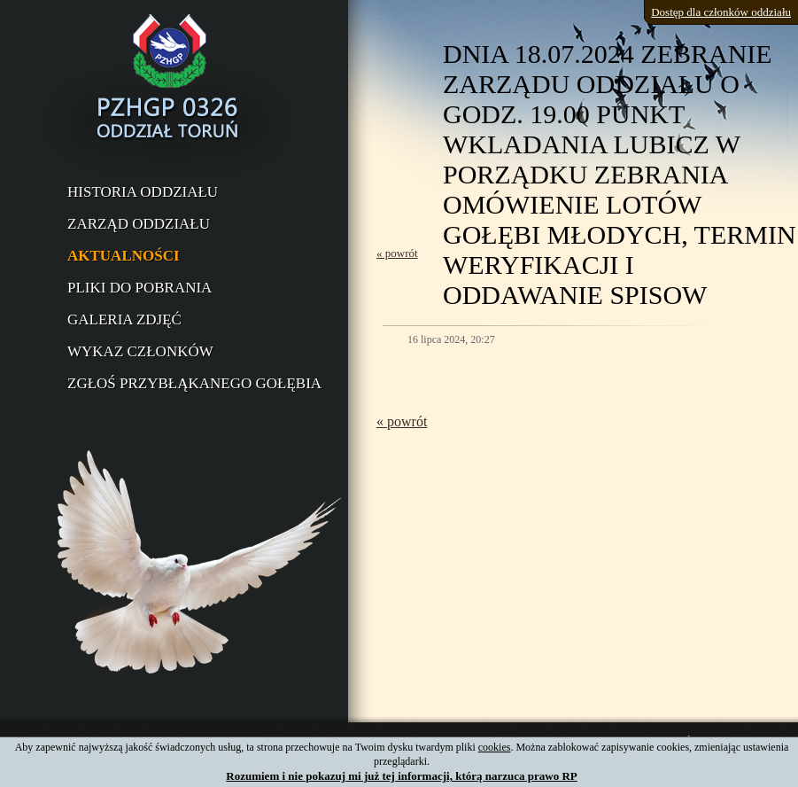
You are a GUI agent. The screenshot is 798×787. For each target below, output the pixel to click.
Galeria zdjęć (124, 319)
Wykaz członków (140, 351)
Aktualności (123, 255)
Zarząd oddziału (138, 223)
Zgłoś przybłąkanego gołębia (194, 383)
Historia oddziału (142, 191)
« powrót (397, 253)
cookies (494, 747)
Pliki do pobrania (139, 287)
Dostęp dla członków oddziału (721, 12)
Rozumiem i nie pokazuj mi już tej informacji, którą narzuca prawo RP (401, 776)
